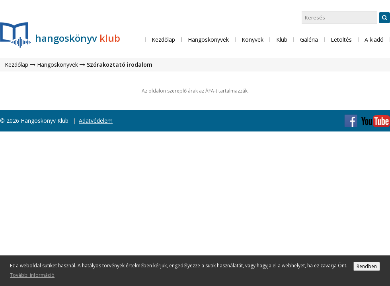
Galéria (309, 39)
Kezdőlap (163, 39)
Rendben (367, 266)
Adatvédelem (96, 120)
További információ (32, 275)
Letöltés (341, 39)
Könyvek (252, 39)
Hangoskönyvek (57, 64)
